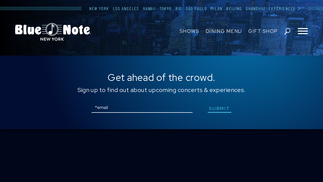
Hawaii (149, 8)
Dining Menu (224, 31)
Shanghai (255, 8)
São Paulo (196, 8)
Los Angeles (126, 8)
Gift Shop (263, 31)
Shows (189, 31)
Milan (216, 8)
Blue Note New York (53, 32)
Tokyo (165, 8)
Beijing (234, 8)
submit (219, 108)
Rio (178, 8)
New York (99, 8)
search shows (287, 31)
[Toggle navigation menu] (303, 31)
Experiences (281, 8)
